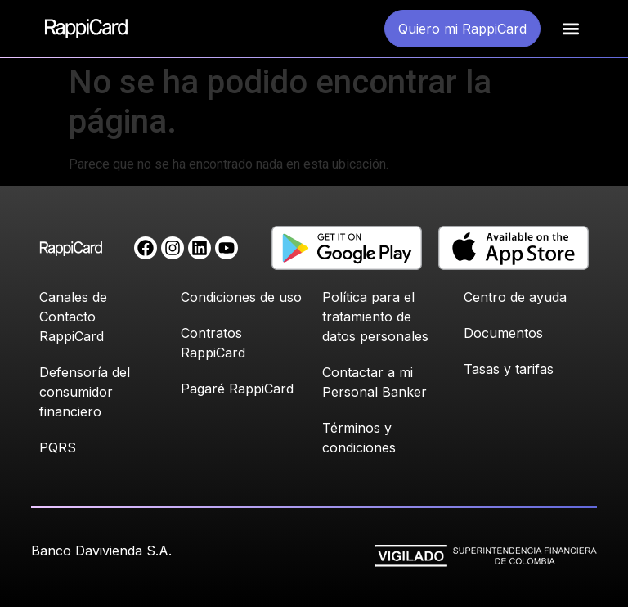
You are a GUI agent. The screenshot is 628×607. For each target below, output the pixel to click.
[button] (570, 29)
